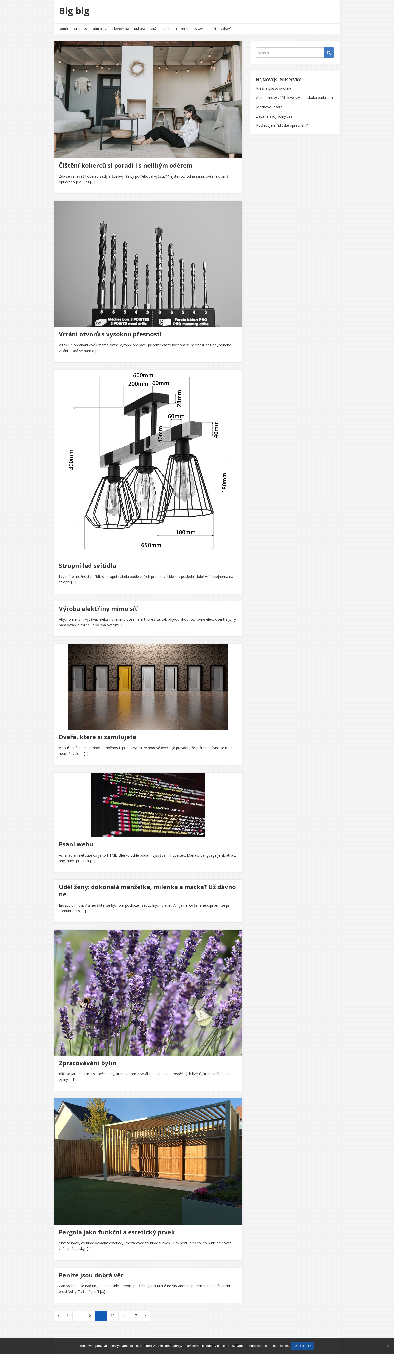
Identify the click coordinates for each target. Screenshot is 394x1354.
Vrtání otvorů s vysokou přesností (110, 334)
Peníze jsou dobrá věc (91, 1275)
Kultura (139, 28)
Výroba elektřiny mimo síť (98, 608)
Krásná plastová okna (273, 88)
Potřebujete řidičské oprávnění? (282, 125)
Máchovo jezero (269, 107)
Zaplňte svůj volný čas (274, 116)
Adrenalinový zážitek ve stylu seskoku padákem (294, 97)
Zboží (212, 28)
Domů (63, 28)
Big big (74, 11)
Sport (166, 28)
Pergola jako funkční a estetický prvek (117, 1232)
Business (80, 28)
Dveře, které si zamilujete (97, 737)
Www (198, 28)
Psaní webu (76, 844)
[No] (387, 1345)
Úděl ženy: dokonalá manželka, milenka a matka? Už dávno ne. (147, 890)
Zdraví (226, 28)
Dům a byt (99, 28)
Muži (153, 28)
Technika (182, 28)
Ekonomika (120, 28)
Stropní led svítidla (87, 565)
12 (113, 1315)
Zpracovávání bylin (87, 1063)
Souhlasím (302, 1346)
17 (135, 1315)
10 (89, 1315)
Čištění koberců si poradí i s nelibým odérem (125, 165)
